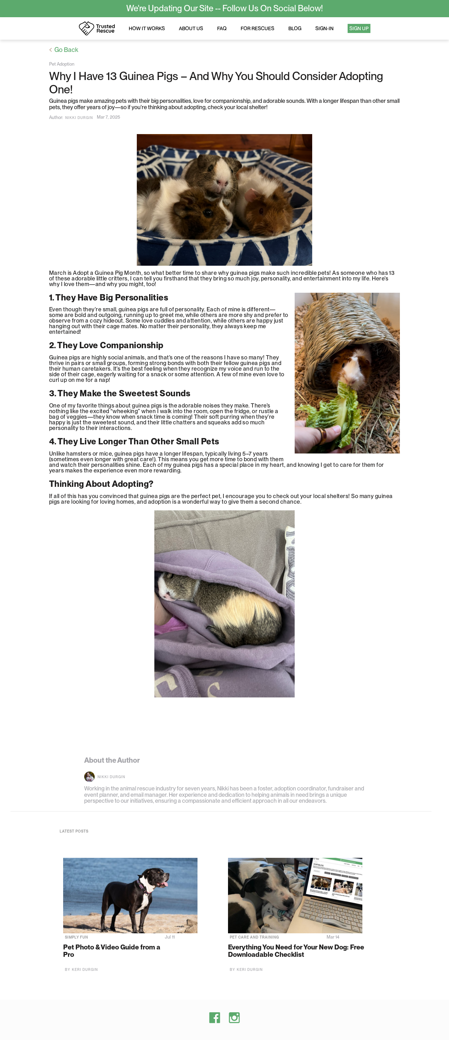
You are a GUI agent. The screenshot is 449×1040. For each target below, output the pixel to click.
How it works (147, 28)
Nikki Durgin (79, 117)
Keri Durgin (85, 969)
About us (191, 28)
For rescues (257, 28)
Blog (294, 28)
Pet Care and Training (254, 937)
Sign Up (359, 28)
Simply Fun (76, 937)
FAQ (222, 28)
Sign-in (324, 28)
